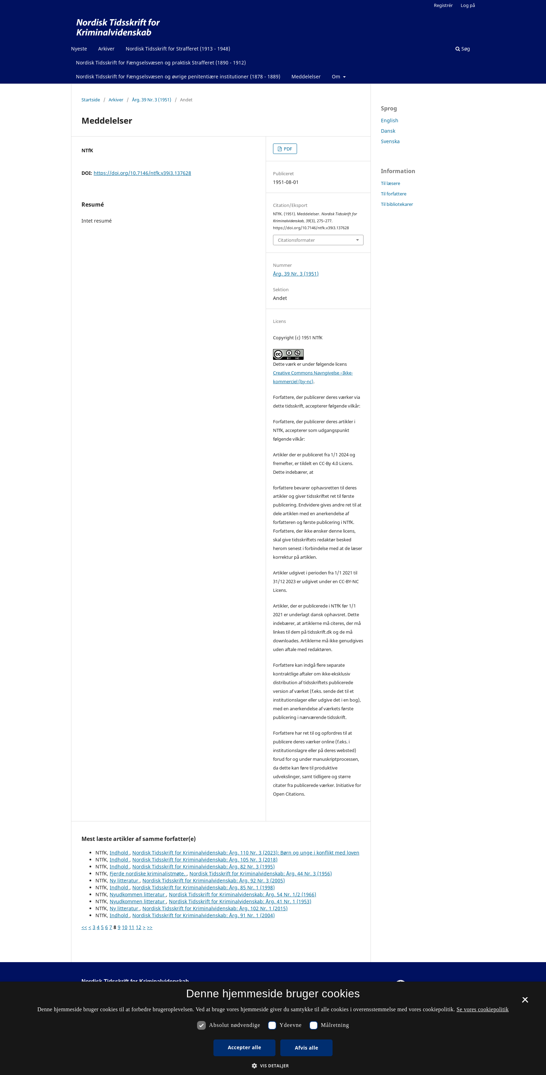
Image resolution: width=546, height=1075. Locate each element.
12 (138, 927)
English (389, 120)
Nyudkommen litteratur (138, 894)
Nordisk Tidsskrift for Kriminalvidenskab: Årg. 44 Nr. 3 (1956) (260, 873)
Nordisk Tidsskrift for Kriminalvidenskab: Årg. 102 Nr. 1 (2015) (215, 908)
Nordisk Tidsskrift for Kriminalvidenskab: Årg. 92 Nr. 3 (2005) (213, 880)
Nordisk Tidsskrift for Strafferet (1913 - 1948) (178, 48)
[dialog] (273, 1028)
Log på (468, 5)
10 (124, 927)
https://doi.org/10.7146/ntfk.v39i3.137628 (142, 173)
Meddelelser (306, 76)
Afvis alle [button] (306, 1047)
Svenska (390, 141)
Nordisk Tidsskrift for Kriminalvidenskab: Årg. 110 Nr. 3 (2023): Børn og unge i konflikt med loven (245, 852)
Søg (462, 48)
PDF (287, 149)
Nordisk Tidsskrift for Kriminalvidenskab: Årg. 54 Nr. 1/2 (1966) (242, 894)
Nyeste (79, 48)
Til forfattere (393, 194)
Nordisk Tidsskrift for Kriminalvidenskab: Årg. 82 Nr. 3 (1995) (203, 866)
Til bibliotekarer (397, 204)
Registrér (443, 5)
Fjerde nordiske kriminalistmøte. (148, 873)
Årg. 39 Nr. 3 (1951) (151, 99)
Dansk (388, 130)
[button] (273, 1065)
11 (131, 927)
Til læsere (390, 183)
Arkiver (106, 48)
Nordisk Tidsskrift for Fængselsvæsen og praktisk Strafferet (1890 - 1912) (161, 62)
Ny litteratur (125, 880)
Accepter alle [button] (244, 1047)
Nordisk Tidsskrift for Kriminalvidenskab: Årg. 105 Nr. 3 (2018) (205, 859)
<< (84, 927)
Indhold (120, 852)
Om (337, 76)
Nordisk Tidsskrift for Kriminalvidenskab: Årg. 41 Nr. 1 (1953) (240, 901)
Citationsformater (296, 240)
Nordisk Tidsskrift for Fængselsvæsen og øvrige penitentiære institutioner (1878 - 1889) (178, 76)
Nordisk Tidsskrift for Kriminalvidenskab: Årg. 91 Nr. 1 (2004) (203, 915)
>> (150, 927)
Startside (90, 99)
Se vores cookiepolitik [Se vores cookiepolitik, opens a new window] (483, 1009)
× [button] (525, 1002)
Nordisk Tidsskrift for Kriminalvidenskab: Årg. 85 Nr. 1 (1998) (203, 887)
